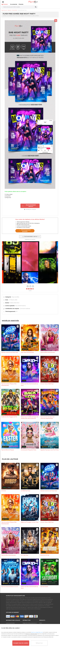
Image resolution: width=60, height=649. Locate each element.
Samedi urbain (44, 585)
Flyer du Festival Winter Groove (9, 585)
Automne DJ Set (44, 553)
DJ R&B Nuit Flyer (25, 489)
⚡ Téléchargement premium (25, 229)
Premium (39, 2)
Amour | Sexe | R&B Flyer (47, 382)
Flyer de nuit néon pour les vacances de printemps (47, 416)
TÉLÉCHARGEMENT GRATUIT (29, 204)
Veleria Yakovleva (14, 301)
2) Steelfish (8, 194)
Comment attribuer (25, 307)
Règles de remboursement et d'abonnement (30, 622)
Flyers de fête (15, 295)
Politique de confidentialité (48, 636)
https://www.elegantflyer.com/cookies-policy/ (45, 633)
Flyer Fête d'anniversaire (27, 351)
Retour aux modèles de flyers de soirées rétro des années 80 (29, 416)
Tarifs (40, 621)
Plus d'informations (20, 304)
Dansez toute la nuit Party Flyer (9, 351)
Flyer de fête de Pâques (7, 448)
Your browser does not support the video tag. (30, 261)
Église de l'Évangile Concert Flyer (30, 520)
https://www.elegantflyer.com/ (37, 632)
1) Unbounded (8, 193)
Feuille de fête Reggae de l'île (9, 415)
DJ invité (3, 489)
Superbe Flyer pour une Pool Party (49, 448)
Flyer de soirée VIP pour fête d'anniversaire (8, 383)
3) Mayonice (8, 196)
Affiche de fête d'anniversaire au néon (29, 383)
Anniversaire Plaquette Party (28, 448)
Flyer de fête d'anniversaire (47, 351)
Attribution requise (30, 208)
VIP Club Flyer (24, 553)
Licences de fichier (10, 621)
